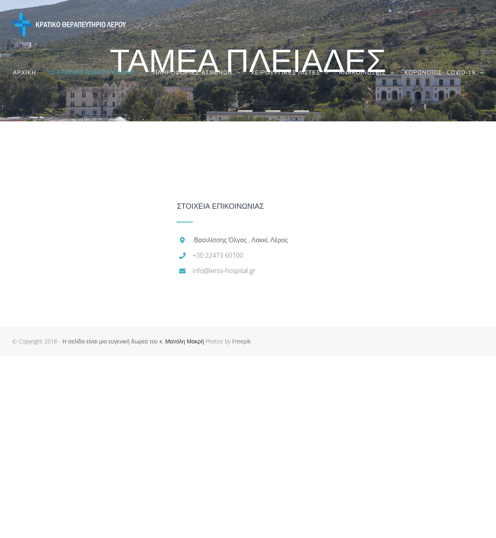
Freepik (241, 341)
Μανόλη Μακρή (184, 341)
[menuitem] (29, 72)
